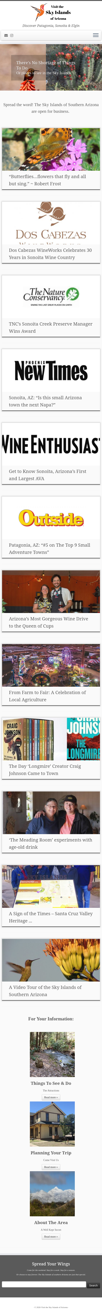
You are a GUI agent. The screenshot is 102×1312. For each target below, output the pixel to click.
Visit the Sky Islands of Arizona (54, 1307)
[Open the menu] (96, 35)
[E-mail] (7, 36)
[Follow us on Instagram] (13, 36)
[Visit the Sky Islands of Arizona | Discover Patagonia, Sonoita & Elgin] (51, 12)
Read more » (51, 1097)
